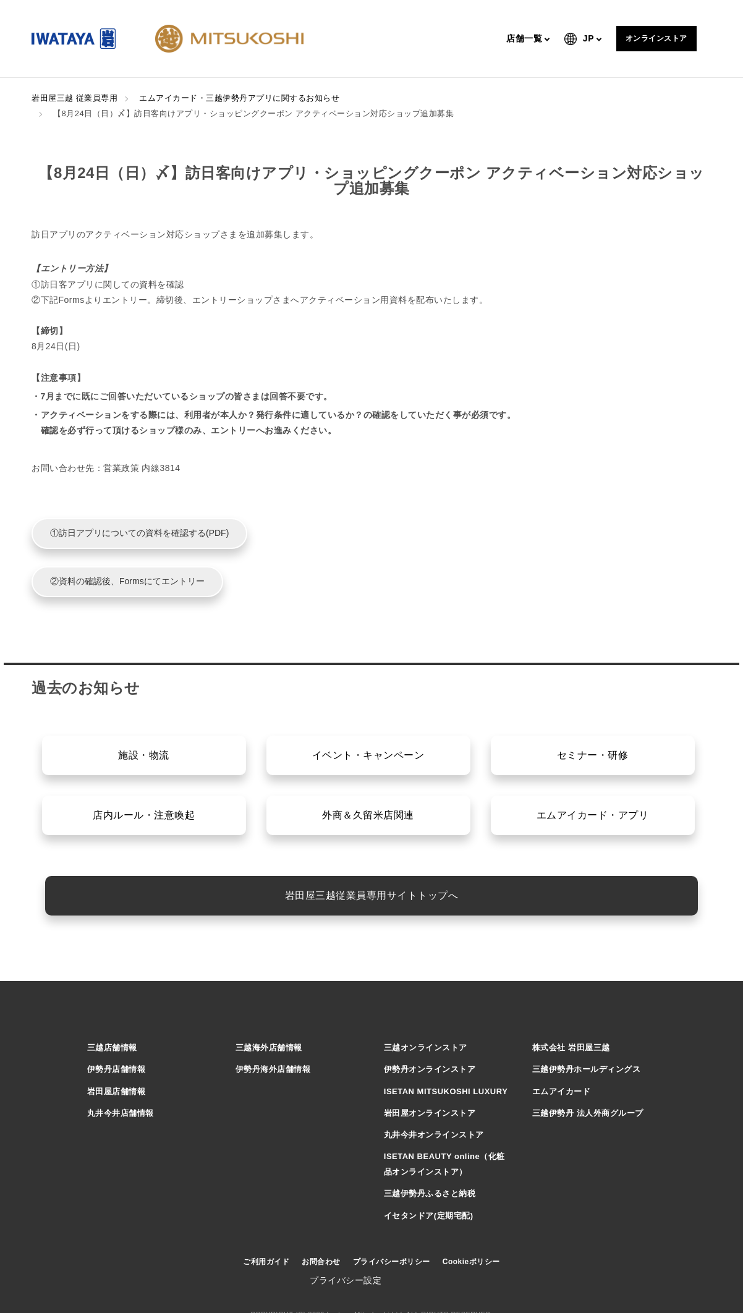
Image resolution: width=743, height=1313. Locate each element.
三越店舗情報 (112, 1047)
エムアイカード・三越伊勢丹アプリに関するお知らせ (239, 98)
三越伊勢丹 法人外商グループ (587, 1113)
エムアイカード (561, 1091)
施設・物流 (143, 755)
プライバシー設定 (345, 1280)
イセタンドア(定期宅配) (428, 1215)
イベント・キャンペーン (368, 755)
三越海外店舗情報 (269, 1047)
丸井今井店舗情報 (120, 1113)
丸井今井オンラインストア (434, 1134)
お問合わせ (321, 1261)
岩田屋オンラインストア (430, 1113)
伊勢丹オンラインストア (430, 1069)
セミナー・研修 (593, 755)
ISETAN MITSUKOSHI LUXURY (446, 1091)
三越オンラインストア (425, 1047)
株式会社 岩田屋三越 (571, 1047)
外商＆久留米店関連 (368, 815)
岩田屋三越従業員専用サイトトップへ (372, 895)
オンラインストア (656, 38)
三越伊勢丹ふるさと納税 (430, 1193)
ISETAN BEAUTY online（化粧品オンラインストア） (444, 1164)
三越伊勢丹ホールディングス (586, 1069)
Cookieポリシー (471, 1261)
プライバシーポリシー (391, 1261)
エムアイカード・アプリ (593, 815)
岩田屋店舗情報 (116, 1091)
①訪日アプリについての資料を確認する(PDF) (139, 533)
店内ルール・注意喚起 (144, 815)
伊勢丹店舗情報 (116, 1069)
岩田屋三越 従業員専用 (74, 98)
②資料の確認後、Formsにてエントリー (127, 581)
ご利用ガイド (266, 1261)
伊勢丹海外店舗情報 (273, 1069)
